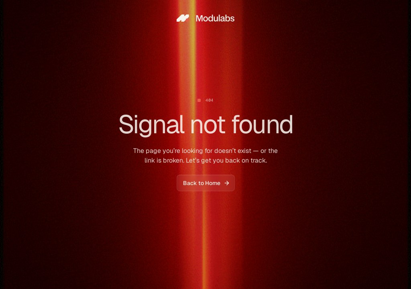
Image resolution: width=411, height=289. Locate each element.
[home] (205, 18)
